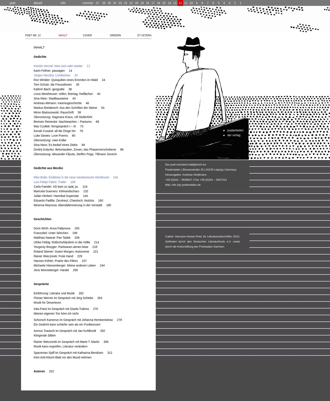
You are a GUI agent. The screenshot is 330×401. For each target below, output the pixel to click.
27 (90, 3)
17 (153, 3)
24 (114, 3)
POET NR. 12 (33, 35)
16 (158, 3)
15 (164, 3)
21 (131, 3)
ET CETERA (144, 35)
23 (120, 3)
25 (109, 3)
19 (142, 3)
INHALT (63, 35)
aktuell (38, 3)
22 (125, 3)
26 (103, 3)
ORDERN (115, 35)
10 (191, 3)
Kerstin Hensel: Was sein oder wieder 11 (62, 66)
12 (180, 3)
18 (147, 3)
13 (175, 3)
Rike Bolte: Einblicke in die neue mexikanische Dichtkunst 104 (76, 177)
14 (169, 3)
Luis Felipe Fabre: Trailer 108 (54, 182)
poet (12, 3)
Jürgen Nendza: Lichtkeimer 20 (56, 75)
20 (136, 3)
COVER (87, 35)
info (63, 3)
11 (186, 3)
